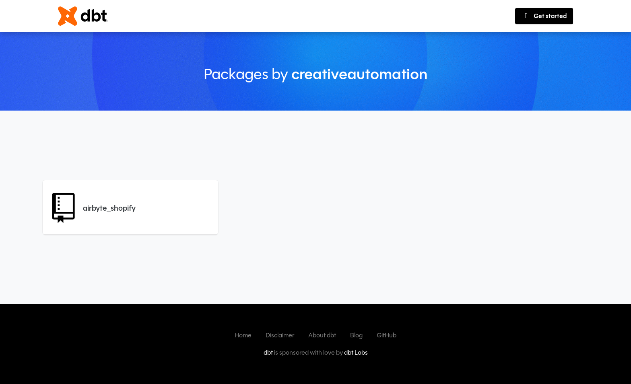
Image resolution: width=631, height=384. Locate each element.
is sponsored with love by (316, 352)
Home (243, 335)
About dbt (322, 335)
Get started (544, 16)
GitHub (386, 335)
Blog (356, 335)
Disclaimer (280, 335)
